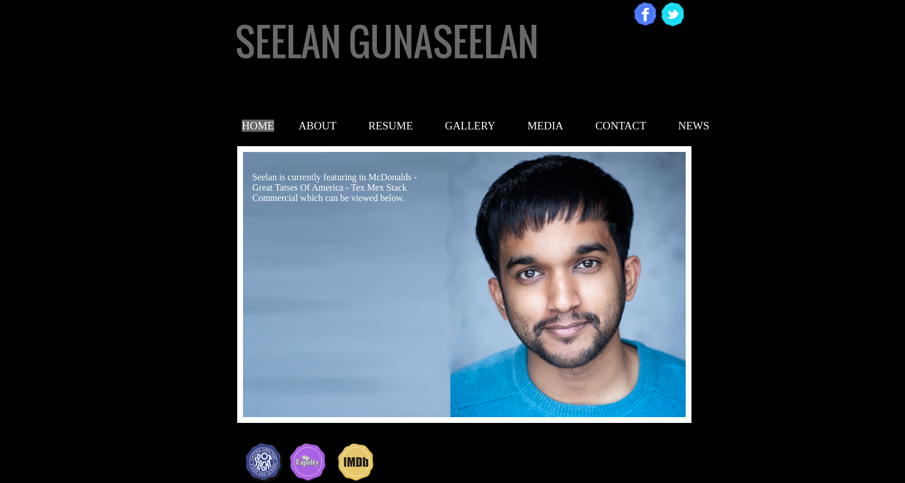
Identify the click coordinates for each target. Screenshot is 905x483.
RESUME (390, 126)
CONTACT (620, 126)
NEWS (693, 126)
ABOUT (317, 126)
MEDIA (545, 126)
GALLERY (470, 126)
